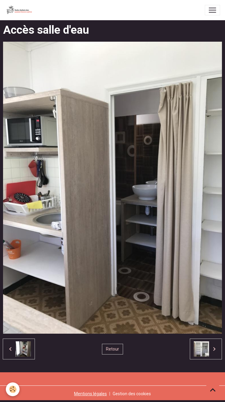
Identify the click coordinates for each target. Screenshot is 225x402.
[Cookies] (13, 389)
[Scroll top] (212, 389)
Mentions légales (90, 393)
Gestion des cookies (132, 393)
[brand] (20, 10)
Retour (112, 349)
